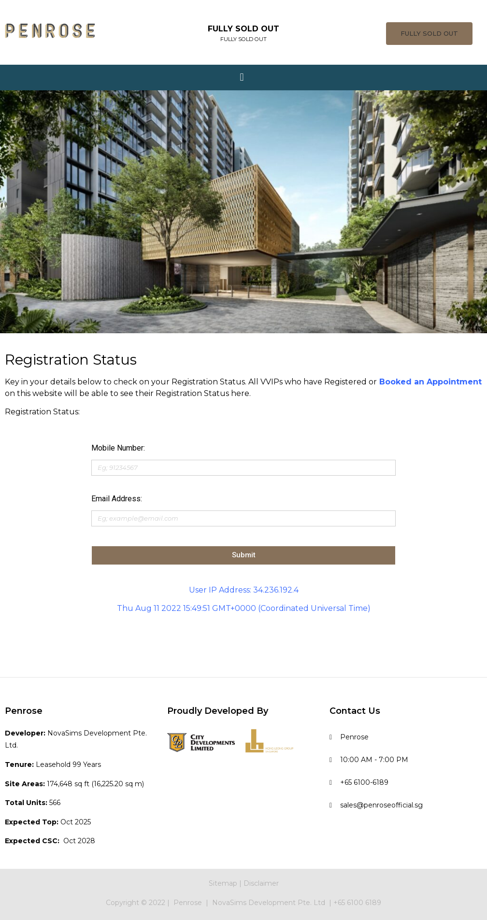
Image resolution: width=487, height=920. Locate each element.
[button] (429, 33)
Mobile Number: (118, 448)
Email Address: (116, 499)
